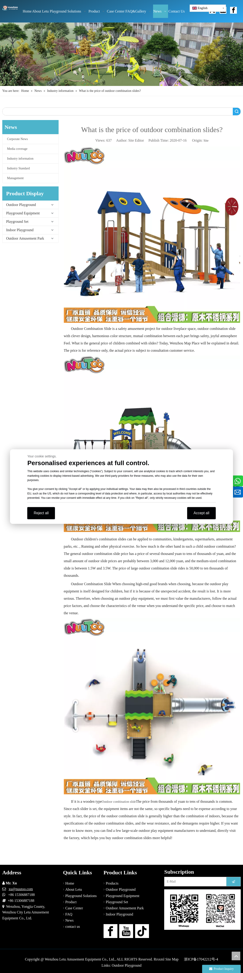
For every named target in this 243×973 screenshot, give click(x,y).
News (69, 920)
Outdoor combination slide (119, 801)
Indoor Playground (19, 230)
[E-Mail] (194, 881)
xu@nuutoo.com (21, 889)
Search (237, 111)
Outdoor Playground (21, 205)
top (236, 956)
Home (69, 883)
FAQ (68, 914)
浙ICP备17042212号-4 (201, 959)
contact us (72, 926)
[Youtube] (126, 931)
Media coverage (17, 148)
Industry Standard (18, 168)
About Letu (73, 889)
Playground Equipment (23, 213)
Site (205, 140)
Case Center (74, 908)
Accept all (201, 513)
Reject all (41, 513)
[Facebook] (110, 931)
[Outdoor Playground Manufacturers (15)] (121, 54)
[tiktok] (142, 931)
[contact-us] (202, 909)
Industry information (20, 158)
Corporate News (17, 139)
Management (15, 178)
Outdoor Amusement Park (25, 238)
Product (71, 902)
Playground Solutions (81, 896)
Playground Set (17, 221)
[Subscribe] (233, 881)
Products (112, 883)
